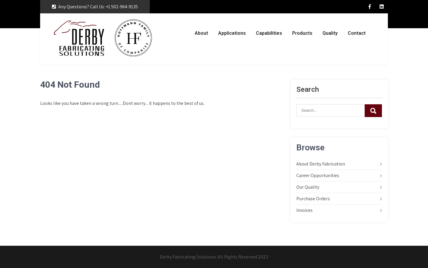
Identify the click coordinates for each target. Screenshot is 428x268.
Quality (330, 33)
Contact (357, 33)
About (201, 33)
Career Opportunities (317, 175)
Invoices (304, 210)
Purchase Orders (313, 199)
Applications (232, 33)
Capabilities (269, 33)
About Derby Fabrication (320, 164)
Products (302, 33)
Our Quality (307, 187)
